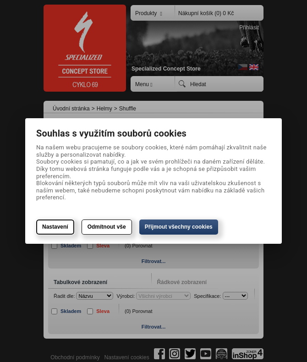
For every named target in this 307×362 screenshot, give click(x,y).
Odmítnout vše (107, 227)
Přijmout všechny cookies (179, 227)
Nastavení (55, 227)
